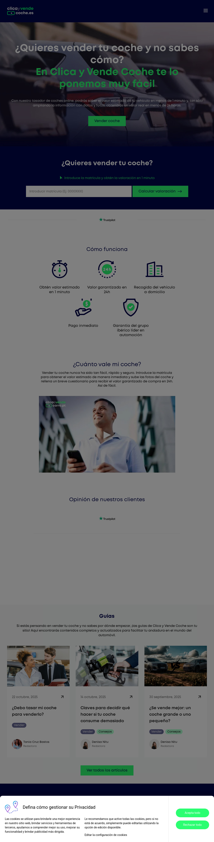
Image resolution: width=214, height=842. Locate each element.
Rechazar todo (192, 824)
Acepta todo (192, 812)
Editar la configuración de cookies (106, 835)
